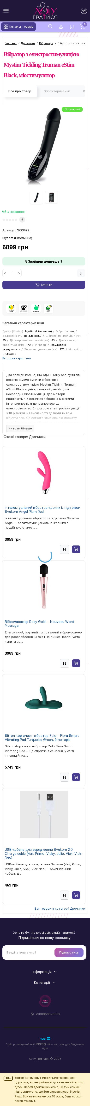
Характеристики (57, 91)
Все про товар (19, 91)
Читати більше (20, 428)
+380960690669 (45, 1014)
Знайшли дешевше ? (43, 261)
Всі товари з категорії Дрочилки (60, 908)
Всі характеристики (16, 358)
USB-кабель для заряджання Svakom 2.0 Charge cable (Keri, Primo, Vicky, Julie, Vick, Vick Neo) (43, 853)
